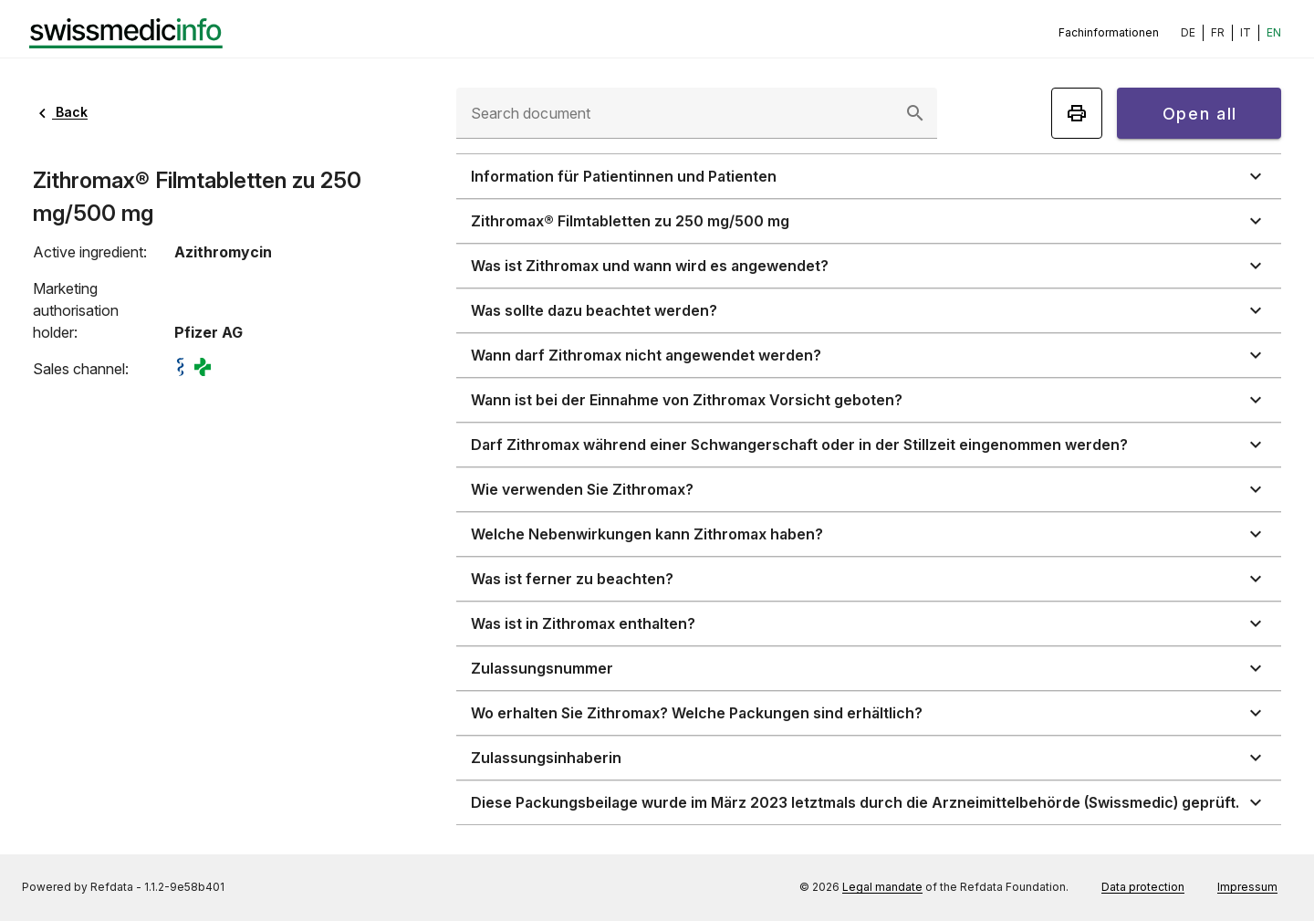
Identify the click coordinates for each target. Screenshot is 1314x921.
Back (60, 112)
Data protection (1142, 887)
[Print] (1076, 113)
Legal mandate (882, 887)
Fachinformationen (1108, 32)
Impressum (1247, 887)
